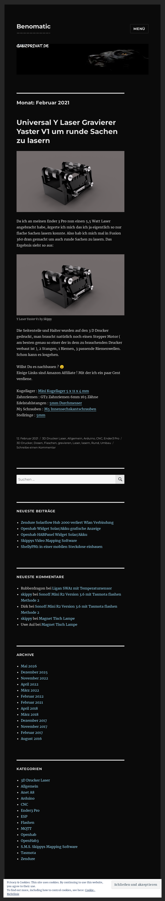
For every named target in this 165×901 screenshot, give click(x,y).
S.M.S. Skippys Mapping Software (49, 846)
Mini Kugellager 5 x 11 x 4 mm (63, 391)
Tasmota (28, 853)
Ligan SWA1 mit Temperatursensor (82, 588)
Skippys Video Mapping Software (49, 540)
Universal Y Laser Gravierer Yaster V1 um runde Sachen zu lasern (67, 131)
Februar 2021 (32, 702)
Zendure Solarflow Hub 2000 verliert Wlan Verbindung (67, 522)
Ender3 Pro (111, 438)
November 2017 (34, 726)
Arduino (89, 438)
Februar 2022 (32, 696)
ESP (24, 816)
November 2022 (34, 678)
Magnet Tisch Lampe (57, 618)
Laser (76, 443)
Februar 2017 (32, 732)
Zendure (28, 859)
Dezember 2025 (34, 672)
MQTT (26, 828)
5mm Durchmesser (65, 403)
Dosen (38, 443)
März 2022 (30, 690)
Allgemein (74, 438)
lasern (85, 443)
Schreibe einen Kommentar (36, 447)
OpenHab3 (30, 840)
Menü (139, 29)
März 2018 (29, 714)
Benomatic (34, 26)
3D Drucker (24, 443)
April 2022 (29, 684)
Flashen (27, 822)
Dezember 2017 (34, 720)
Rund (95, 443)
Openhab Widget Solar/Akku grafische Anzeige (61, 528)
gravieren (64, 443)
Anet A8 (27, 792)
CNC (99, 438)
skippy (26, 594)
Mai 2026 (29, 666)
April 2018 (29, 708)
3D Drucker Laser (54, 438)
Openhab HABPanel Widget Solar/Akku (54, 534)
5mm (40, 415)
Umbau (105, 443)
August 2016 (31, 738)
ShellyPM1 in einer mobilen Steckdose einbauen (61, 546)
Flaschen (50, 443)
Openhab (28, 834)
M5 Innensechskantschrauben (70, 409)
